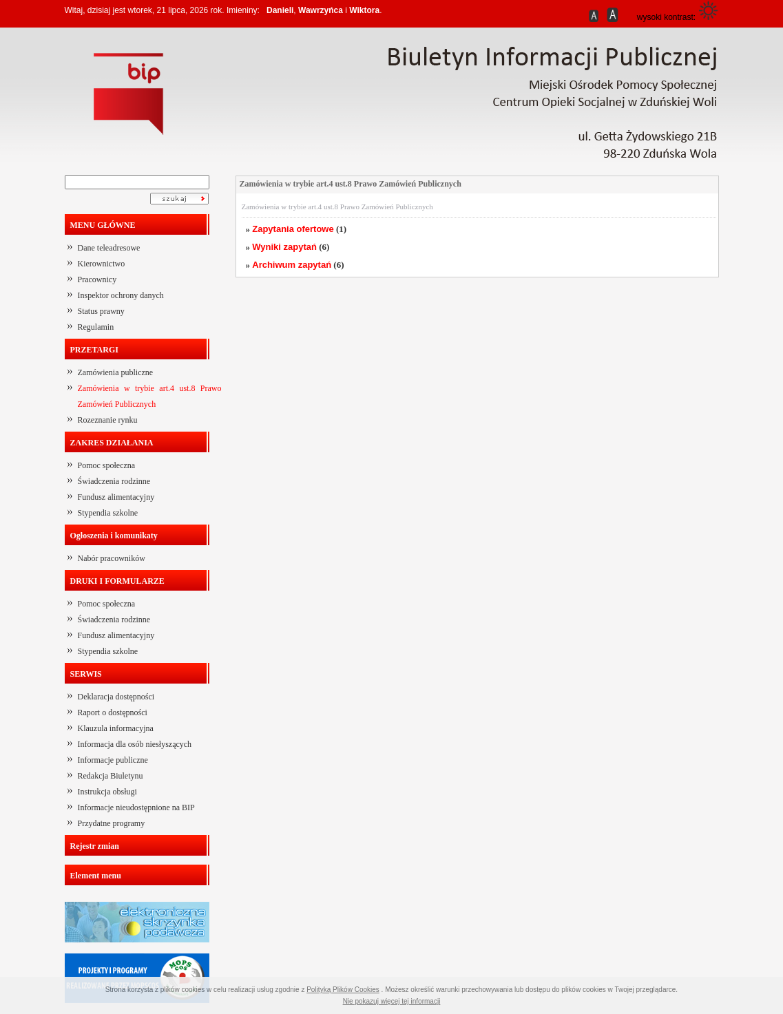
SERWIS (86, 674)
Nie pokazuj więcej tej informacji (392, 1001)
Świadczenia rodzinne (114, 481)
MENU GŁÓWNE (103, 225)
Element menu (95, 875)
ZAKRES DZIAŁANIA (112, 442)
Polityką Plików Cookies (342, 989)
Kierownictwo (101, 263)
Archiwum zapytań (291, 265)
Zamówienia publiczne (116, 372)
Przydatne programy (111, 823)
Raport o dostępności (112, 712)
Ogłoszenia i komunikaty (114, 535)
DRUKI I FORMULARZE (117, 581)
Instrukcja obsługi (107, 791)
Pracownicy (97, 279)
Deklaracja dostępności (116, 696)
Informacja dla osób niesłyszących (135, 744)
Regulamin (96, 327)
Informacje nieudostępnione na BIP (136, 807)
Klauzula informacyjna (116, 728)
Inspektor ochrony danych (121, 295)
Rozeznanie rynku (108, 420)
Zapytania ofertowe (292, 229)
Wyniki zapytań (284, 247)
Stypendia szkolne (108, 513)
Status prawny (101, 311)
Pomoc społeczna (107, 465)
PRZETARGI (94, 350)
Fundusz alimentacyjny (116, 497)
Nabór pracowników (111, 558)
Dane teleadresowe (109, 248)
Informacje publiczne (113, 760)
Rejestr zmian (94, 846)
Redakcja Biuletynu (110, 776)
